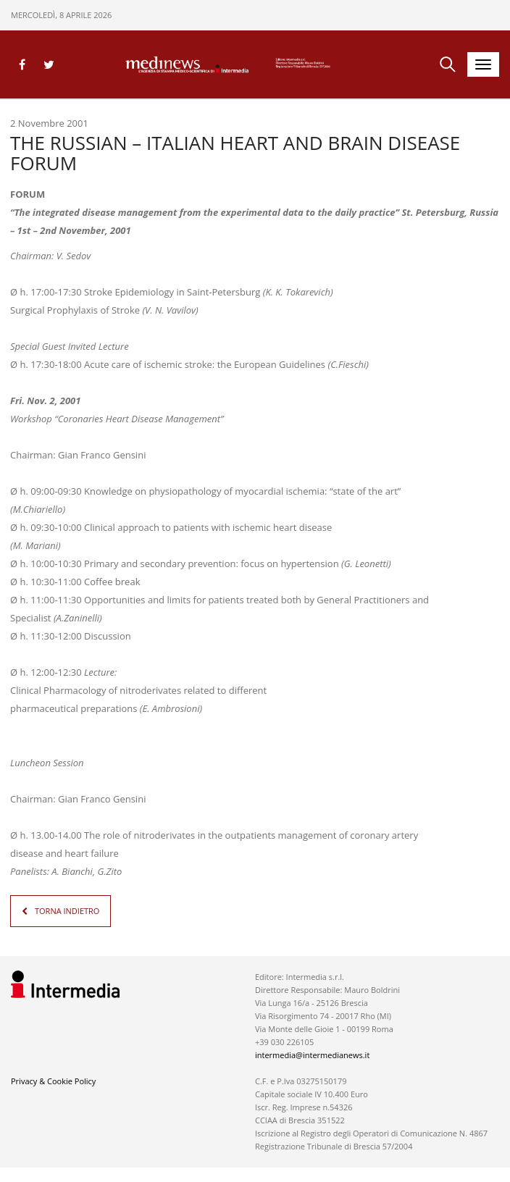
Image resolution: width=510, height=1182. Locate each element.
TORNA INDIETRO (67, 910)
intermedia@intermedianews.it (312, 1054)
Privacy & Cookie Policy (53, 1081)
